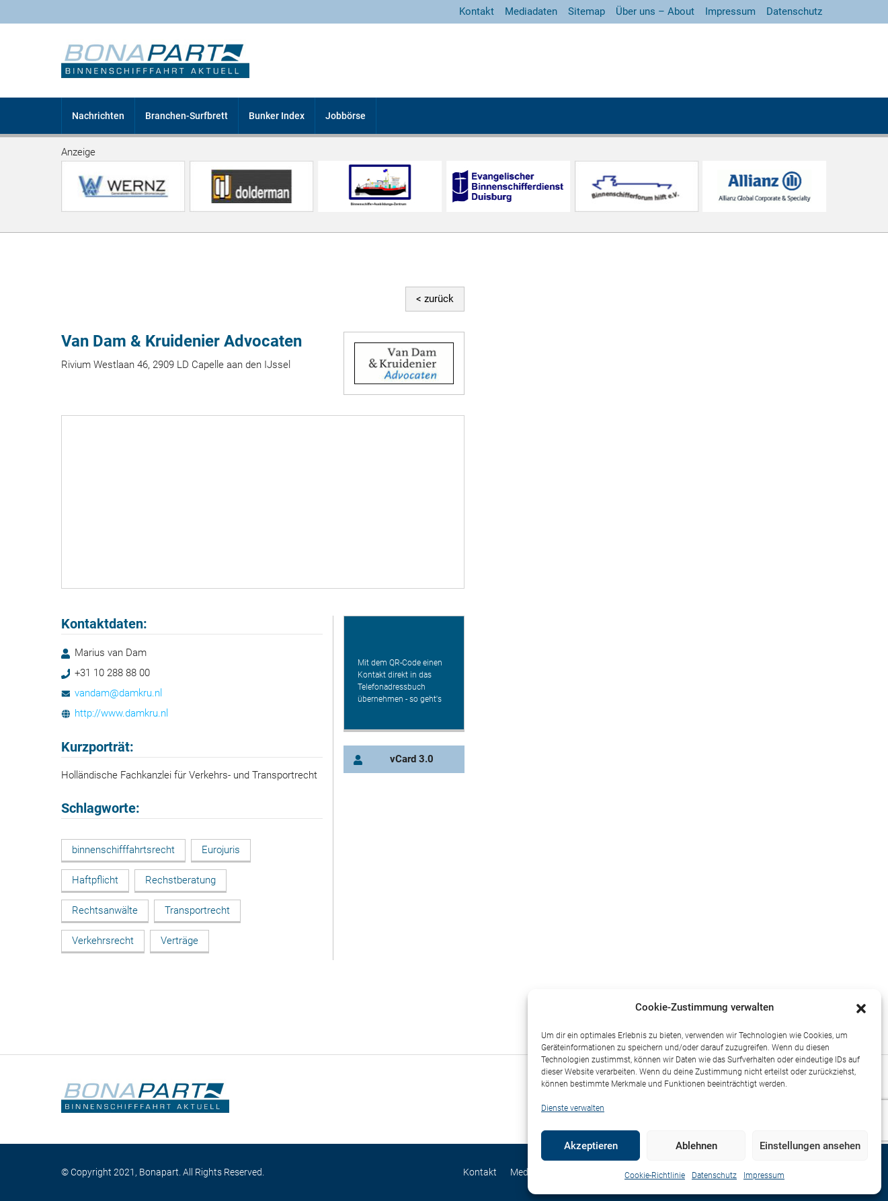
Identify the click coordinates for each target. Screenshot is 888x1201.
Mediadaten (531, 11)
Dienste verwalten (572, 1108)
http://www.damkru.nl (121, 713)
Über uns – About (655, 11)
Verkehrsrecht (103, 941)
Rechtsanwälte (105, 910)
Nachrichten (98, 115)
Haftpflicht (95, 880)
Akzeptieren (591, 1146)
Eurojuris (221, 850)
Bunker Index (277, 115)
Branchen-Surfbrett (186, 115)
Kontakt (476, 11)
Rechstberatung (180, 880)
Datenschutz (714, 1175)
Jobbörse (345, 115)
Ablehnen (696, 1146)
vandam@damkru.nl (118, 693)
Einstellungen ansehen (810, 1146)
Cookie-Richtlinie (654, 1175)
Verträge (179, 941)
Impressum (763, 1175)
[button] (861, 1008)
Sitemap (586, 11)
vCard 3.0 (412, 759)
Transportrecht (197, 910)
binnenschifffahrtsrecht (123, 850)
